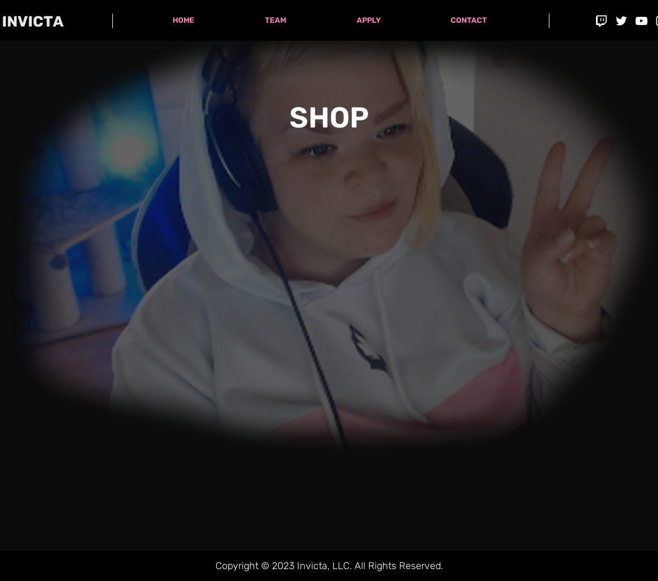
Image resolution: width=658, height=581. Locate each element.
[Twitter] (621, 21)
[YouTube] (641, 21)
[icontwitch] (601, 21)
